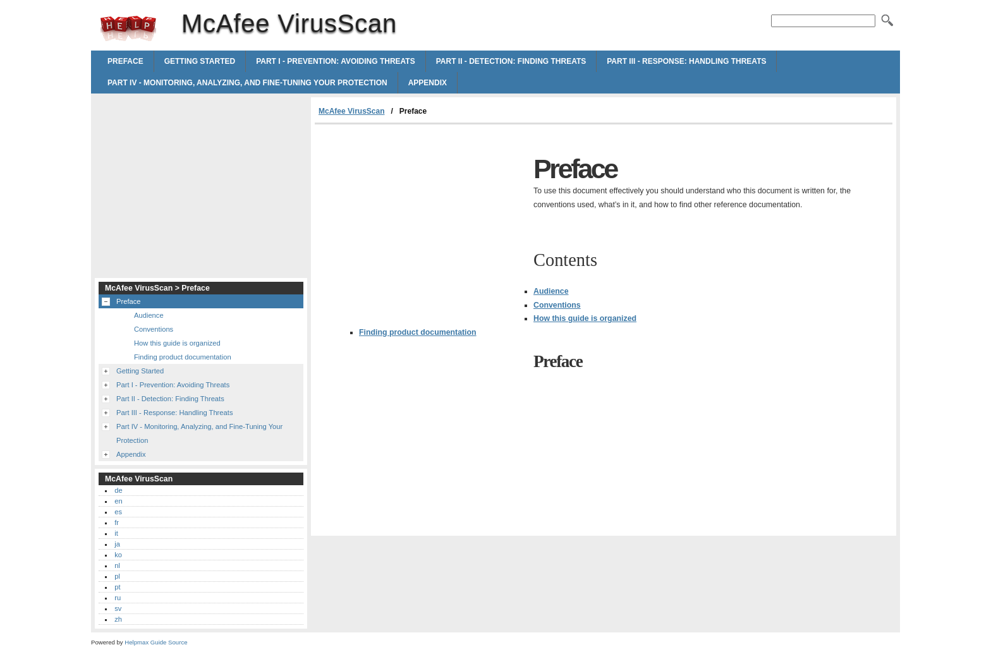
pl (117, 576)
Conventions (557, 305)
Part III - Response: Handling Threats (686, 61)
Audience (551, 291)
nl (117, 565)
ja (117, 544)
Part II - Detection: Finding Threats (511, 61)
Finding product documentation (418, 332)
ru (117, 597)
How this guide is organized (584, 318)
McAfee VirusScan (128, 28)
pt (117, 587)
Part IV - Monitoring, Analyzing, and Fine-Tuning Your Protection (247, 82)
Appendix (427, 82)
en (118, 501)
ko (118, 554)
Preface (125, 61)
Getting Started (199, 61)
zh (118, 619)
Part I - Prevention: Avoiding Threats (335, 61)
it (116, 533)
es (118, 512)
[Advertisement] (421, 219)
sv (117, 608)
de (118, 490)
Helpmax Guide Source (156, 642)
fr (116, 522)
